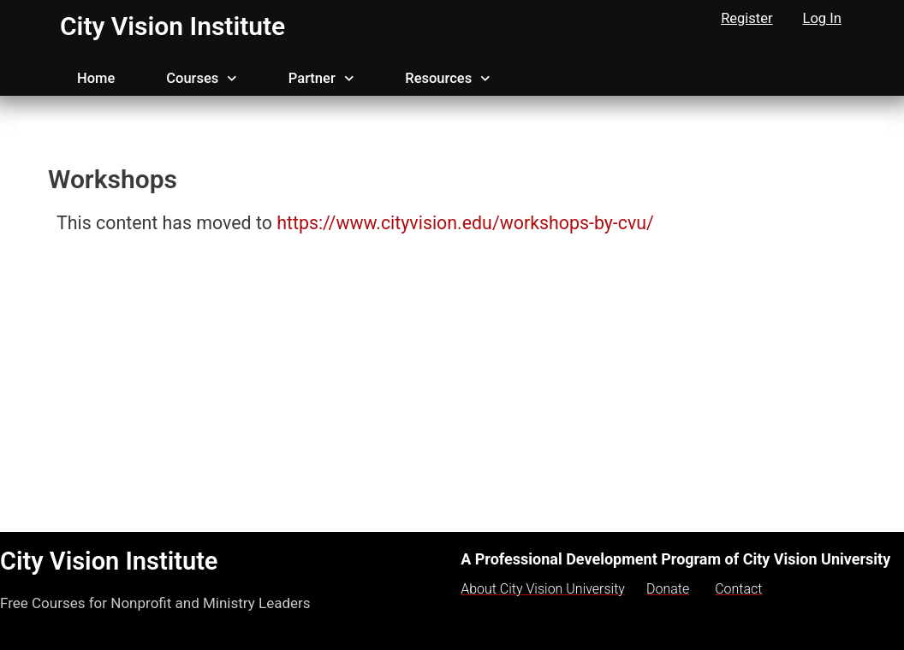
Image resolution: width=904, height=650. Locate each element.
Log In (822, 18)
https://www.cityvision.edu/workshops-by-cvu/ (467, 222)
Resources (447, 78)
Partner (321, 78)
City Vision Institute (172, 26)
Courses (201, 78)
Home (96, 78)
